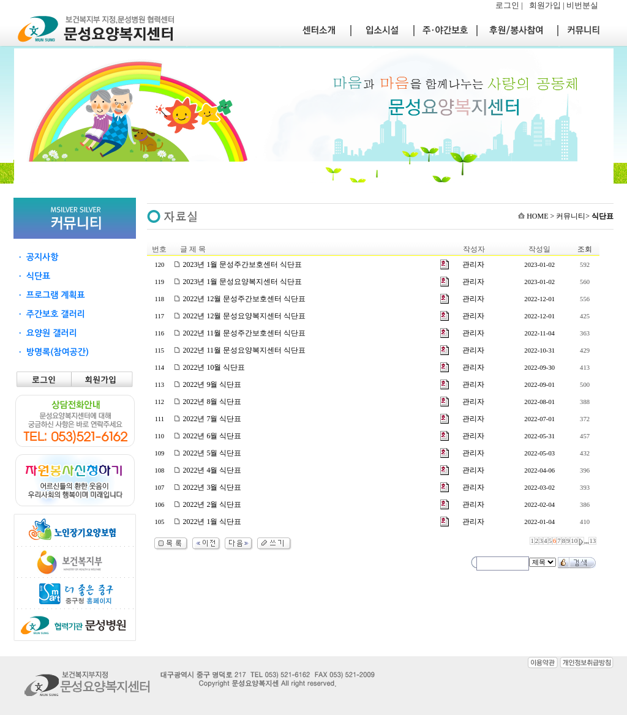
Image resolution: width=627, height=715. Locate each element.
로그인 (507, 5)
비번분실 (582, 5)
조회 (584, 249)
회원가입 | (547, 5)
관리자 (473, 264)
